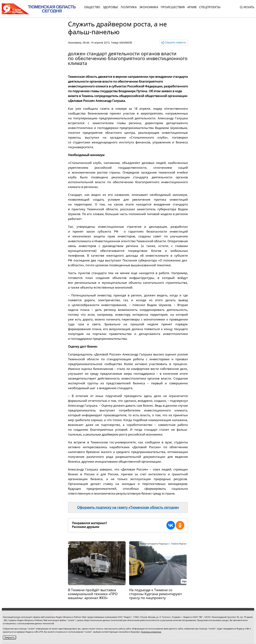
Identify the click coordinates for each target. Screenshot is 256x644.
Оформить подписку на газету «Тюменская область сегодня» (128, 507)
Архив (191, 7)
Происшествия (173, 7)
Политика (129, 7)
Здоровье (110, 7)
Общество (92, 7)
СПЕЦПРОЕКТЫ (209, 7)
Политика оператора (151, 631)
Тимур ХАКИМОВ (121, 42)
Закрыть (9, 637)
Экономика (148, 7)
